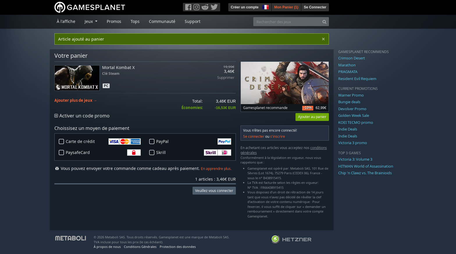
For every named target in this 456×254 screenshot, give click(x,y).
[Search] (324, 21)
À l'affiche (66, 21)
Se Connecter (315, 7)
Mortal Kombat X (118, 67)
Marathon (347, 65)
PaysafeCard (103, 152)
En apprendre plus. (216, 168)
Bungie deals (349, 101)
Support (192, 21)
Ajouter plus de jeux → (75, 100)
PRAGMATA (347, 71)
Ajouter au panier (312, 116)
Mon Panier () (286, 7)
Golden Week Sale (353, 115)
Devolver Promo (352, 108)
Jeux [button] (89, 21)
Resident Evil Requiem (357, 78)
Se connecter (253, 136)
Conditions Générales (140, 246)
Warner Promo (351, 95)
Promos (114, 21)
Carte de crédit (103, 141)
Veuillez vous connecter (214, 190)
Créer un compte (245, 7)
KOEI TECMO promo (355, 122)
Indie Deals (347, 129)
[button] (265, 6)
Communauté (162, 21)
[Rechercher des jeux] (286, 21)
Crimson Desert (351, 58)
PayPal (193, 141)
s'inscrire (277, 136)
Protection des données (178, 246)
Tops (135, 21)
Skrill (193, 152)
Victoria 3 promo (352, 142)
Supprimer (225, 78)
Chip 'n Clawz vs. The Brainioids (365, 172)
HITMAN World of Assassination (365, 166)
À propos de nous (107, 246)
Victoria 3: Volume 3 (355, 159)
